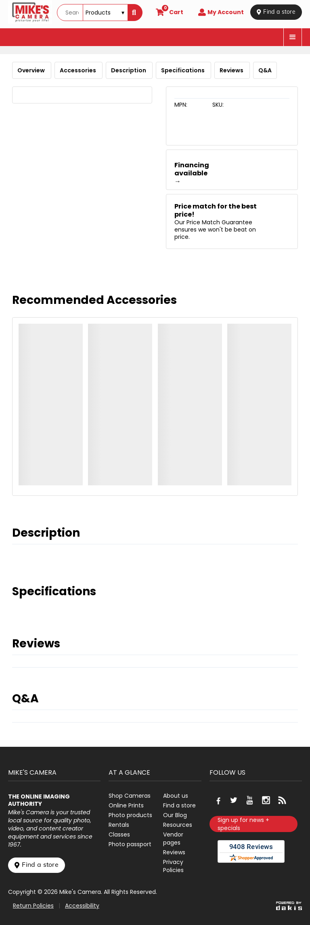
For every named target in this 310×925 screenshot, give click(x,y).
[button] (292, 37)
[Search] (135, 12)
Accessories (78, 70)
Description (129, 70)
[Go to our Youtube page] (250, 800)
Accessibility (82, 906)
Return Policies (33, 906)
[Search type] (105, 12)
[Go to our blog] (282, 800)
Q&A (265, 70)
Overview (31, 70)
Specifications (183, 70)
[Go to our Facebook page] (217, 800)
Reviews (232, 70)
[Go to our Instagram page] (266, 800)
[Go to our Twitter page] (234, 800)
